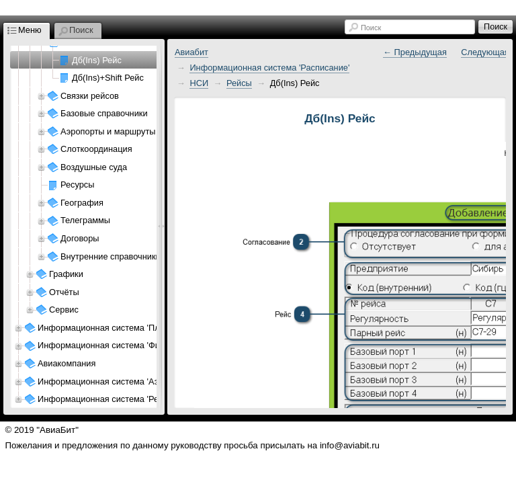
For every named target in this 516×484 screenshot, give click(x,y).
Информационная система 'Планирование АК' (130, 328)
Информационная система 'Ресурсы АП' (118, 399)
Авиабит (191, 52)
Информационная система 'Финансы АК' (119, 345)
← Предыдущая (415, 52)
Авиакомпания (66, 363)
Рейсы (239, 83)
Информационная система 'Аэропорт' (113, 381)
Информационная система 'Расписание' (269, 68)
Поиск (371, 28)
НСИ (198, 83)
